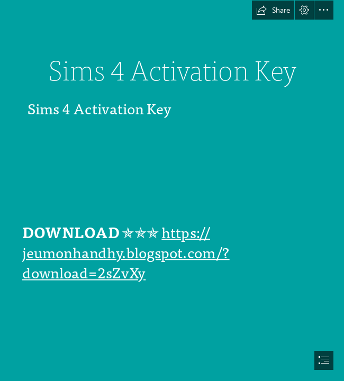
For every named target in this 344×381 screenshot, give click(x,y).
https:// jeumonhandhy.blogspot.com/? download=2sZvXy (126, 253)
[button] (273, 10)
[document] (172, 190)
